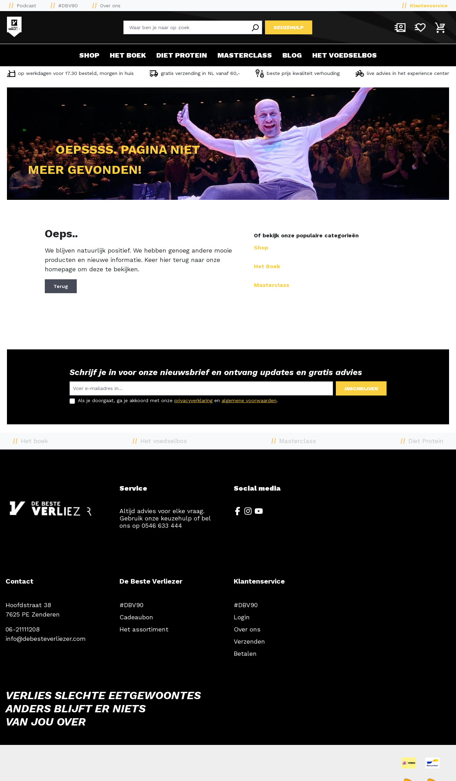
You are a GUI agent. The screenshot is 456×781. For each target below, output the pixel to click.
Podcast (26, 5)
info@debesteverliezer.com (46, 638)
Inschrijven (361, 388)
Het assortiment (143, 629)
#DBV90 (68, 5)
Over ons (110, 5)
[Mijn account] (400, 27)
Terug (60, 286)
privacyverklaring (193, 400)
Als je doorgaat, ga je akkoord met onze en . (178, 400)
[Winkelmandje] (440, 27)
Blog (292, 55)
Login (242, 617)
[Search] (255, 27)
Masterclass (244, 55)
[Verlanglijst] (420, 27)
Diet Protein (181, 55)
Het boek (128, 55)
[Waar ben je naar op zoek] (185, 27)
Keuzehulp (289, 27)
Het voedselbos (344, 55)
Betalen (245, 653)
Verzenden (249, 641)
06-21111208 (23, 629)
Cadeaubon (136, 617)
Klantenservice (429, 5)
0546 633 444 (162, 525)
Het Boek (267, 266)
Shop (89, 55)
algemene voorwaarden (249, 400)
